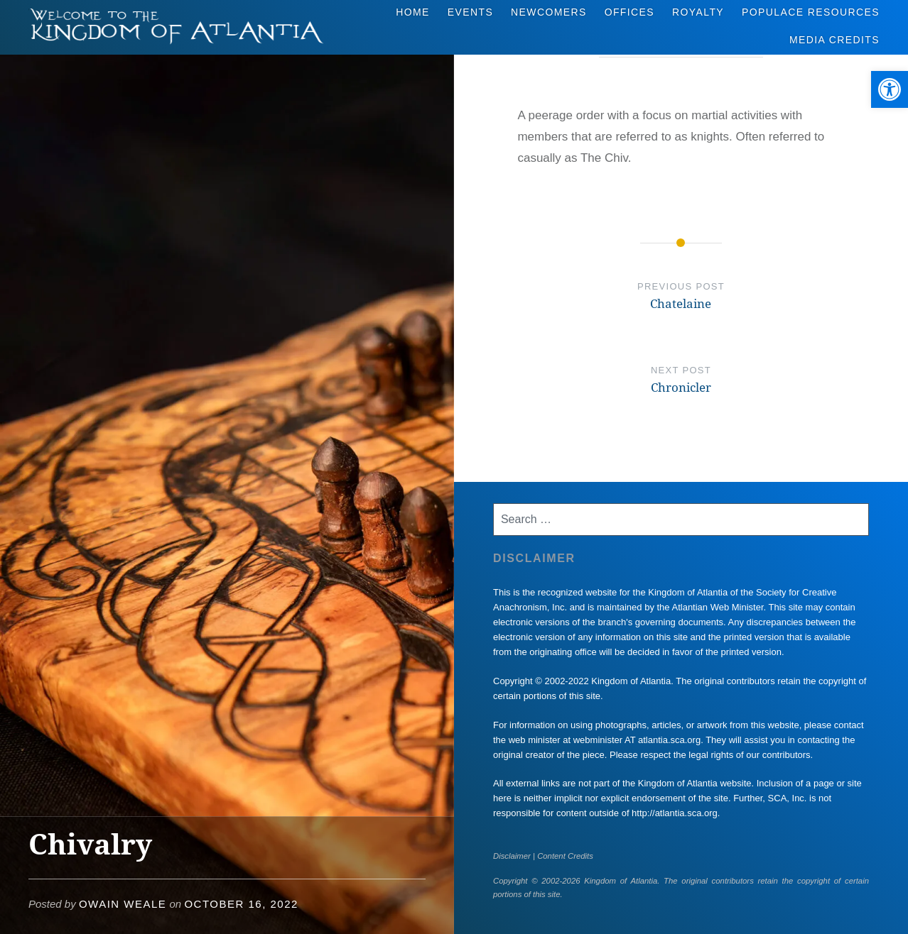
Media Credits (834, 39)
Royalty (698, 12)
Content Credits (565, 856)
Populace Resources (811, 12)
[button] (889, 89)
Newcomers (549, 12)
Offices (629, 12)
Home (413, 12)
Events (470, 12)
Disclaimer (512, 856)
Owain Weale (122, 904)
